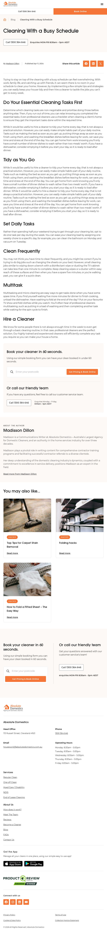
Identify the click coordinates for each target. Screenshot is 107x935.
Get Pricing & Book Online (82, 372)
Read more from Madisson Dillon (20, 474)
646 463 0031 (61, 733)
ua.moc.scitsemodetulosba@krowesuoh (22, 747)
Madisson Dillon (12, 64)
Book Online (80, 11)
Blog (13, 19)
